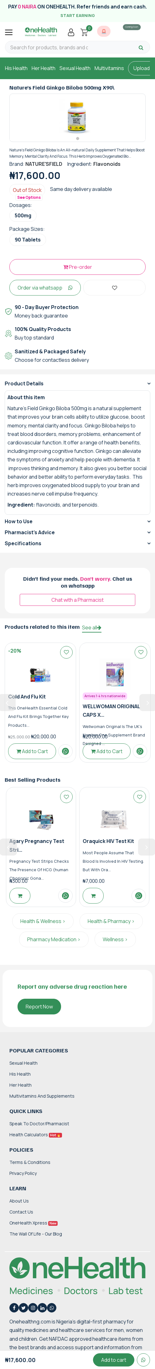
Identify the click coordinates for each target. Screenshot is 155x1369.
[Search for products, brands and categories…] (49, 47)
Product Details (24, 383)
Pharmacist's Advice (30, 532)
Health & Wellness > (42, 921)
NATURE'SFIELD (43, 163)
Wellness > (115, 939)
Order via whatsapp (45, 287)
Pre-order (77, 266)
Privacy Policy (23, 1173)
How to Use (19, 521)
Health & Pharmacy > (111, 921)
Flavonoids (107, 163)
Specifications (23, 543)
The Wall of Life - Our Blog (35, 1234)
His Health (16, 68)
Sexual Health (74, 68)
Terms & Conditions (29, 1162)
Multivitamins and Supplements (42, 1096)
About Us (19, 1201)
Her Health (43, 68)
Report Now (39, 1006)
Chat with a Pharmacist (77, 599)
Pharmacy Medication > (53, 939)
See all (91, 627)
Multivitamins (109, 68)
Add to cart (113, 1359)
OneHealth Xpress (33, 1223)
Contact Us (21, 1212)
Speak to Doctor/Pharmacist (39, 1124)
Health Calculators (35, 1135)
